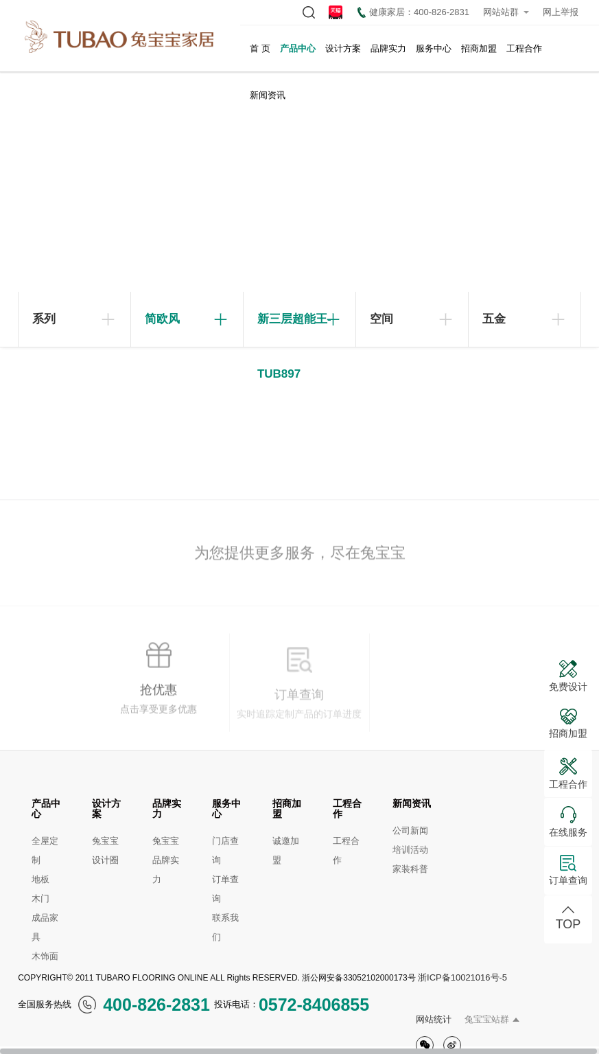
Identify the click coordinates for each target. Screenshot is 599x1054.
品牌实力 (388, 48)
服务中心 (433, 48)
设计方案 (343, 48)
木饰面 (45, 956)
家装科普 (410, 869)
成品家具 (45, 927)
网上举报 (560, 12)
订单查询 (225, 889)
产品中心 (298, 48)
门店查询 (225, 850)
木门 (40, 898)
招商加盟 (479, 48)
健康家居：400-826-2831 (413, 12)
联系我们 (225, 927)
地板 (40, 879)
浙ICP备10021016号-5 (462, 977)
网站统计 (433, 1019)
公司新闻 (410, 830)
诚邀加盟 (285, 850)
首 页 (260, 48)
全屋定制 (45, 850)
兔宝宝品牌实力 (165, 860)
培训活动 (410, 850)
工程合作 (524, 48)
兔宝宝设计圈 (105, 850)
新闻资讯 (267, 95)
